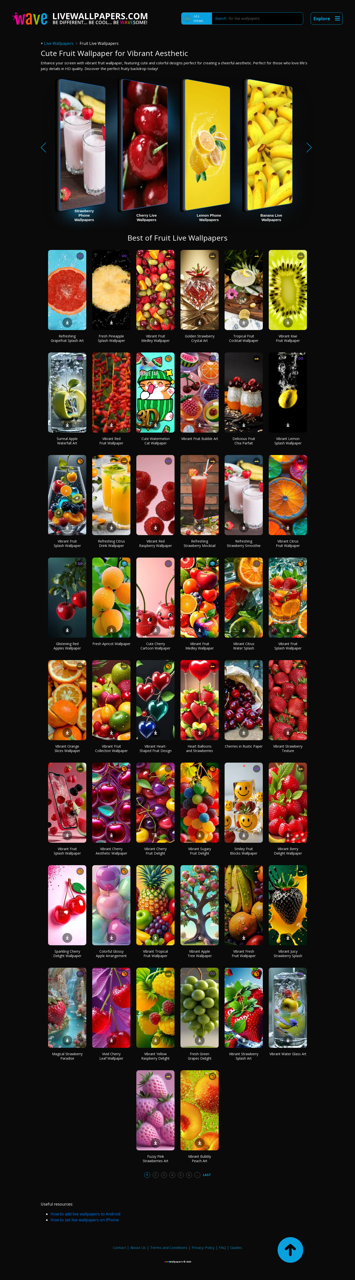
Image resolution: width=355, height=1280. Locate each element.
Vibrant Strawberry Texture (287, 748)
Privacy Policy (203, 1247)
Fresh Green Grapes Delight (200, 1056)
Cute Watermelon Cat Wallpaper (156, 440)
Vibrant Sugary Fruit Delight (199, 851)
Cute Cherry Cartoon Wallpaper (155, 645)
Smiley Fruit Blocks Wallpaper (243, 851)
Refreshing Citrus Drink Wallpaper (111, 543)
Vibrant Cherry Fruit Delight (155, 851)
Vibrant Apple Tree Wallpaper (200, 953)
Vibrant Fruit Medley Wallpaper (155, 338)
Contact (119, 1247)
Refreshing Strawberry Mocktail (199, 543)
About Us (138, 1247)
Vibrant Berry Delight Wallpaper (288, 851)
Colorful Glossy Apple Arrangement (111, 953)
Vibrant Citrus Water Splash (243, 645)
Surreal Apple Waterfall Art (67, 440)
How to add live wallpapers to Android (85, 1214)
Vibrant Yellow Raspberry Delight (155, 1056)
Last (207, 1175)
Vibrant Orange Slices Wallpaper (67, 748)
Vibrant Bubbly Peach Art (199, 1158)
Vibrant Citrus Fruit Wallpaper (288, 543)
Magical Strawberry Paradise (67, 1056)
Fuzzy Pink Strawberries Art (155, 1158)
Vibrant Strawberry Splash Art (243, 1056)
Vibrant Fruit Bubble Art (199, 438)
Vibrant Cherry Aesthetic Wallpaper (111, 851)
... (197, 1175)
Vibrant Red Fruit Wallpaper (111, 440)
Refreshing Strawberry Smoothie (244, 543)
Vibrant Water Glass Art (287, 1054)
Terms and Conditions (168, 1247)
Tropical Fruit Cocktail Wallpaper (243, 338)
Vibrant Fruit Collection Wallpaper (111, 748)
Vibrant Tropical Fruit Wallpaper (155, 953)
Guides (236, 1247)
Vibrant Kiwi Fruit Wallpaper (288, 338)
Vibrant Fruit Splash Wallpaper (67, 543)
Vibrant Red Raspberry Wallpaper (155, 543)
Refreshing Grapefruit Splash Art (67, 338)
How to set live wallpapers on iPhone (85, 1220)
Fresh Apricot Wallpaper (111, 643)
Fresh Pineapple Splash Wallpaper (111, 338)
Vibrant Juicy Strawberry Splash (288, 953)
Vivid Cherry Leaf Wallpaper (111, 1056)
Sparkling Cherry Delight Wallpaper (67, 953)
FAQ (222, 1247)
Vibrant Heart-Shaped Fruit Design (156, 748)
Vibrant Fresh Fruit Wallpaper (244, 953)
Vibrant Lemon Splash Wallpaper (288, 440)
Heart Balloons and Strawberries (199, 748)
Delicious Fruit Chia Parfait (243, 440)
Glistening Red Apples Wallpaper (67, 645)
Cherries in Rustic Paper (244, 746)
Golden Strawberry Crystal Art (199, 338)
